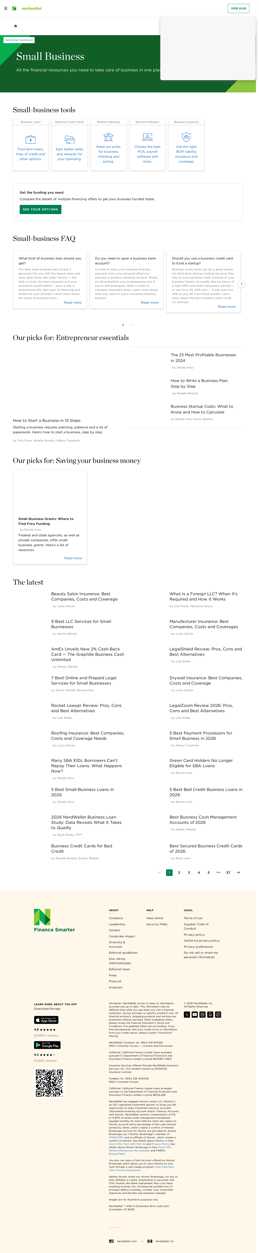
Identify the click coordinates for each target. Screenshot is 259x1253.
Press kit (115, 981)
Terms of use (193, 918)
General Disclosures (121, 1150)
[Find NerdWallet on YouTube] (195, 1016)
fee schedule (141, 1150)
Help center (155, 918)
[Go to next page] (238, 872)
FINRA (113, 1137)
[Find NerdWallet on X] (187, 1016)
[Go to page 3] (189, 872)
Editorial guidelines (123, 952)
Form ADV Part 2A (134, 1143)
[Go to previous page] (159, 872)
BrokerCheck (117, 1153)
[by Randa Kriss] (185, 367)
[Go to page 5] (208, 872)
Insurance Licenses (120, 1071)
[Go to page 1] (169, 872)
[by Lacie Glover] (66, 606)
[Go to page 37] (228, 872)
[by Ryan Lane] (183, 858)
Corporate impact (122, 936)
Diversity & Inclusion (117, 944)
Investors (116, 987)
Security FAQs (156, 924)
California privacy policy (202, 940)
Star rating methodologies (120, 961)
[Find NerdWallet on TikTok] (218, 1016)
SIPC (121, 1137)
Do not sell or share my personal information (201, 955)
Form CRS (115, 1143)
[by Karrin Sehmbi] (203, 419)
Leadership (117, 924)
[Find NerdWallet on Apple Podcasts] (210, 1016)
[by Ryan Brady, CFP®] (70, 834)
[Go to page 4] (199, 872)
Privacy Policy (160, 1143)
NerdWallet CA (160, 1241)
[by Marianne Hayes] (201, 606)
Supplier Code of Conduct (196, 926)
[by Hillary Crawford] (68, 440)
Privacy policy (194, 934)
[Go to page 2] (179, 872)
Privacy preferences (198, 946)
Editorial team (119, 969)
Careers (114, 930)
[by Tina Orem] (24, 440)
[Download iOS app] (46, 1020)
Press (113, 975)
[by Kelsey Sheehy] (68, 666)
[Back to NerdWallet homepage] (15, 26)
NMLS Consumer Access (123, 1045)
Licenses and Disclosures (158, 1045)
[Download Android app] (47, 1046)
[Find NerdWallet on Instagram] (202, 1016)
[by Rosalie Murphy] (44, 440)
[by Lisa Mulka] (181, 606)
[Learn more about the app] (55, 1004)
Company (116, 918)
